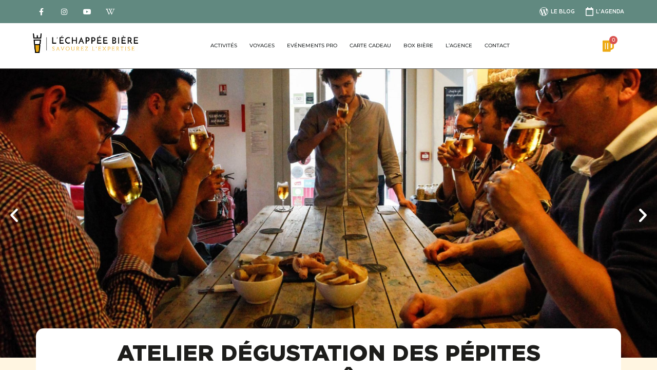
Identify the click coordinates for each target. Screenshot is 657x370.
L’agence (459, 45)
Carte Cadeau (370, 45)
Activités (223, 45)
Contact (497, 45)
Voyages (262, 45)
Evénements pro (312, 45)
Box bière (418, 45)
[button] (14, 215)
